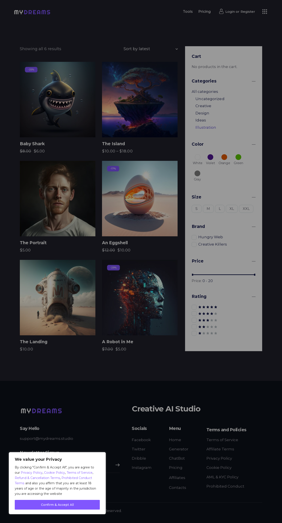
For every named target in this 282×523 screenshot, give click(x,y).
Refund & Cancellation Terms (37, 478)
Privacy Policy (31, 473)
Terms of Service (80, 473)
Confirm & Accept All (57, 505)
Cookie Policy (54, 473)
